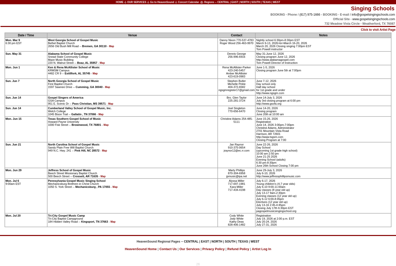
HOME (119, 2)
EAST (234, 2)
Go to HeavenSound (162, 2)
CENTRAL (223, 2)
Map (111, 46)
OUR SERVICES (136, 2)
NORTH (244, 2)
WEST (276, 2)
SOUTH (255, 2)
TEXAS (266, 2)
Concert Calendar (188, 2)
